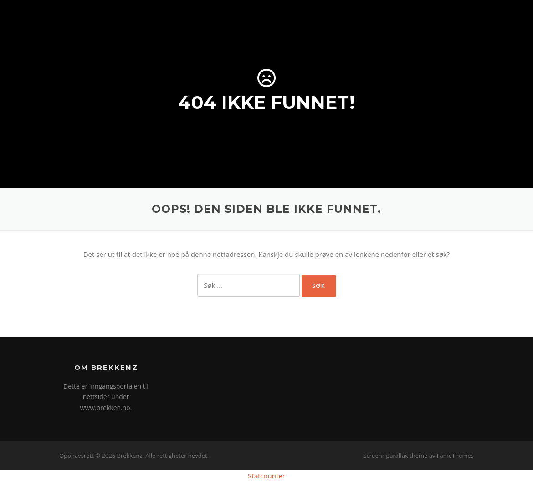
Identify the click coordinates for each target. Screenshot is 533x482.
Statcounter (266, 475)
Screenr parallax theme (395, 455)
